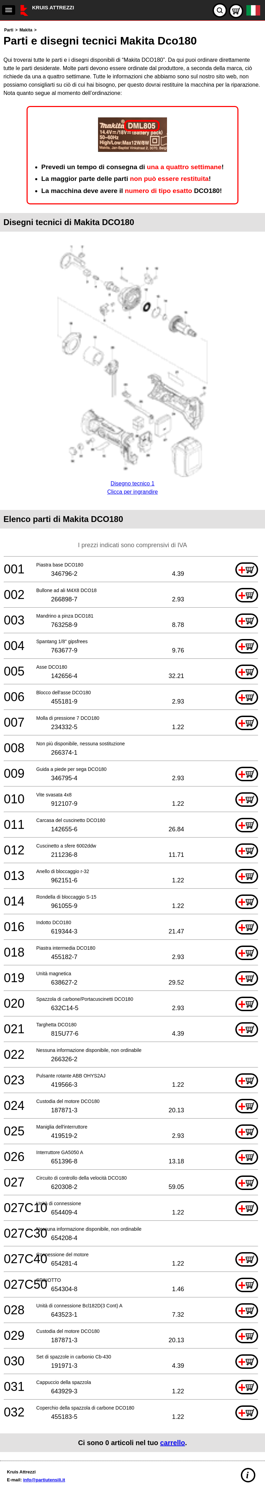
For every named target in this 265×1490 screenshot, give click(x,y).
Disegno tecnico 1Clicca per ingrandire (132, 483)
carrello (172, 1443)
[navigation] (8, 10)
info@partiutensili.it (44, 1479)
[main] (132, 739)
